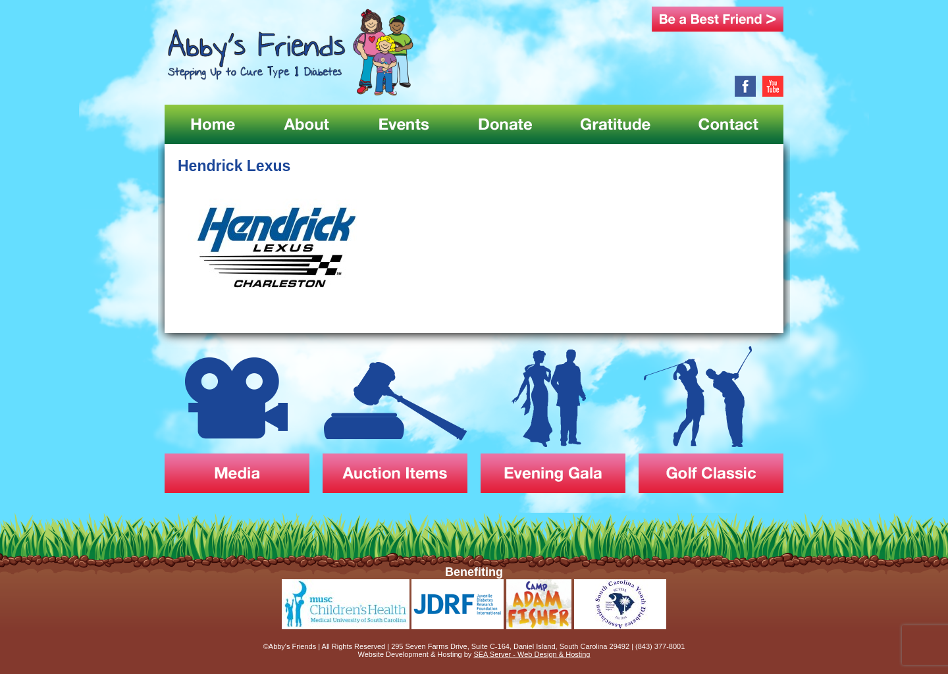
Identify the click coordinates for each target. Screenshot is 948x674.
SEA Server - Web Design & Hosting (531, 654)
